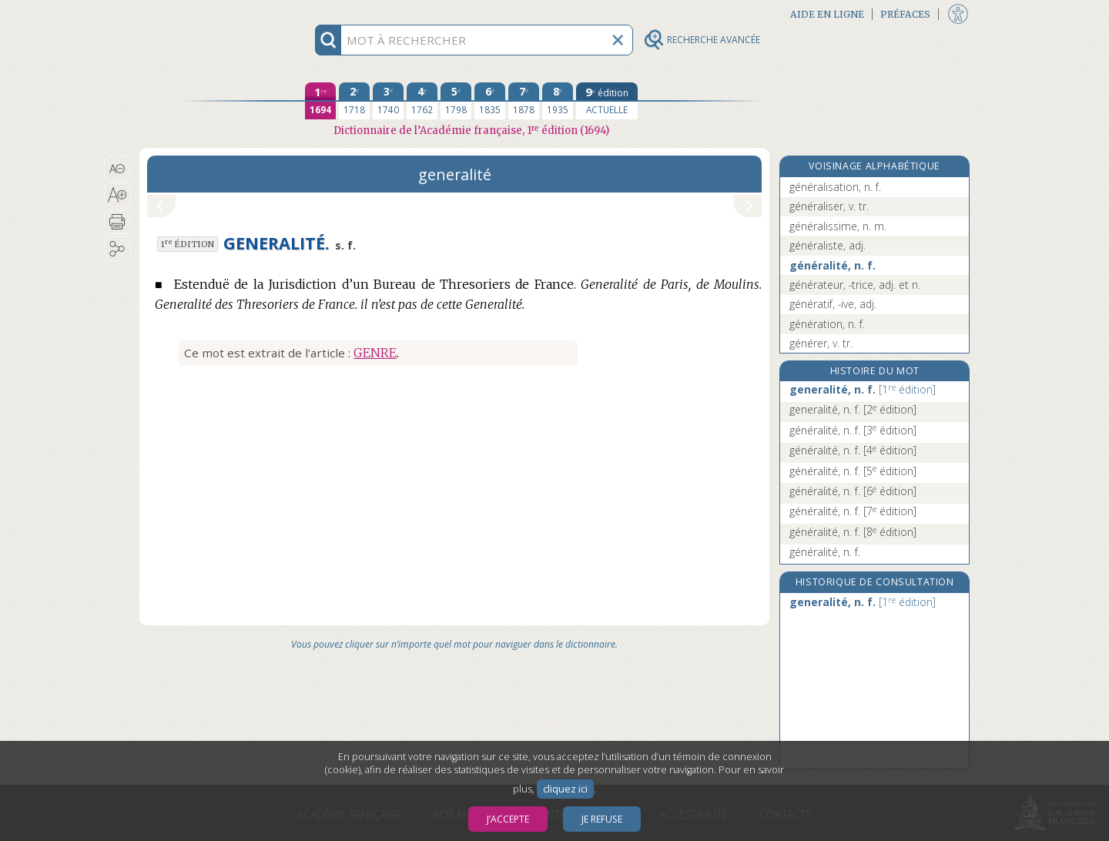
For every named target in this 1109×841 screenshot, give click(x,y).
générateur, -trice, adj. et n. (854, 284)
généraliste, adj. (827, 245)
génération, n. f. (827, 324)
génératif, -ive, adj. (832, 304)
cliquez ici (565, 789)
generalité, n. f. (862, 389)
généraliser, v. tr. (829, 206)
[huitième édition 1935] (557, 100)
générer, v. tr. (821, 343)
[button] (117, 168)
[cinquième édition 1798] (456, 100)
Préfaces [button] (905, 14)
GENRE (375, 352)
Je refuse (601, 819)
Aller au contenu (199, 13)
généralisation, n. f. (835, 186)
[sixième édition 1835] (489, 100)
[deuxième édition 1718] (354, 100)
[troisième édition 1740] (388, 100)
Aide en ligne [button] (827, 14)
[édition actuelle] (607, 100)
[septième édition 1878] (523, 100)
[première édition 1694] (320, 100)
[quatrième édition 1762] (422, 100)
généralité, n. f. (832, 265)
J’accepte (508, 819)
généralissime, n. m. (837, 226)
